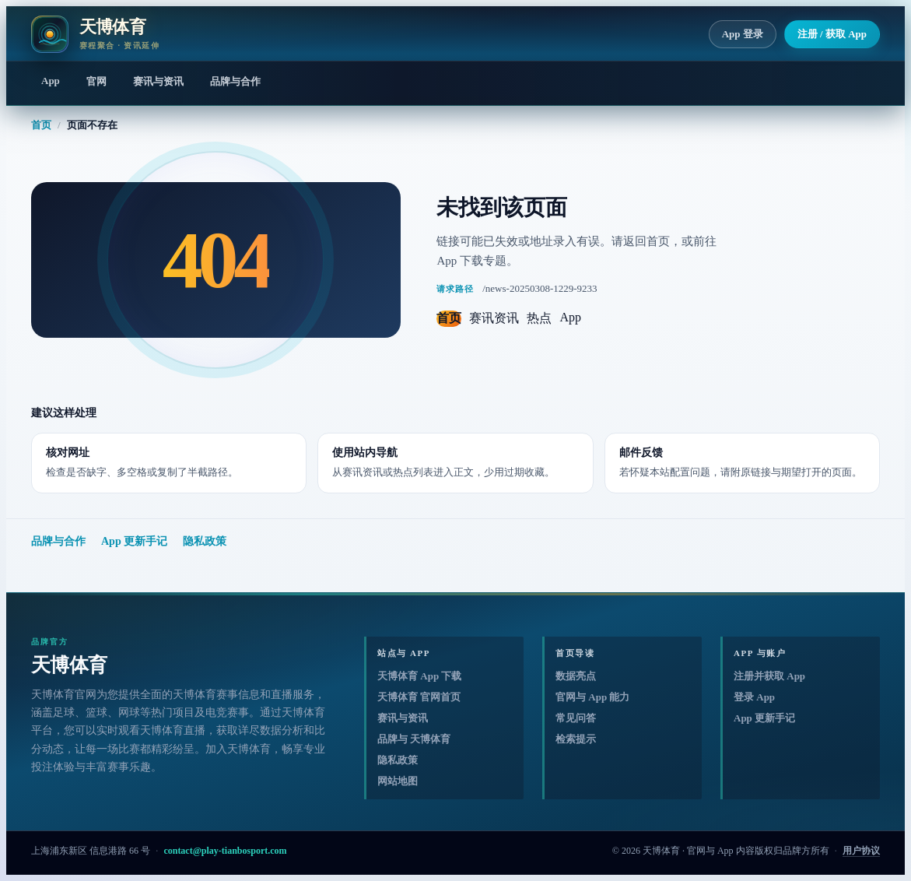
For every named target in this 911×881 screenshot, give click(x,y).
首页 (41, 125)
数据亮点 (575, 676)
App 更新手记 (134, 541)
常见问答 (575, 718)
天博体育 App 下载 (419, 676)
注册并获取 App (769, 676)
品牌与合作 (235, 81)
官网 (96, 81)
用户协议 (861, 850)
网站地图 (397, 781)
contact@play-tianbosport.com (224, 850)
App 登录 (742, 34)
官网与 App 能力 (592, 697)
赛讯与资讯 (158, 81)
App (50, 80)
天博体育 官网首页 (419, 697)
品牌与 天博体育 (413, 739)
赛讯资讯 (494, 318)
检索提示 (575, 739)
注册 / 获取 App (832, 34)
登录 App (754, 697)
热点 (539, 318)
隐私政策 (204, 541)
